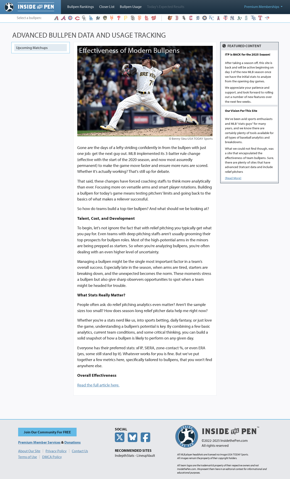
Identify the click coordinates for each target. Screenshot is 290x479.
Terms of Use (27, 457)
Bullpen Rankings (80, 6)
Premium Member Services (39, 442)
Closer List (106, 6)
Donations (72, 442)
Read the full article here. (98, 385)
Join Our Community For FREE (47, 432)
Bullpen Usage (131, 6)
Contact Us (80, 451)
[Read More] (233, 178)
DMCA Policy (52, 457)
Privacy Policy (56, 451)
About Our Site (29, 451)
